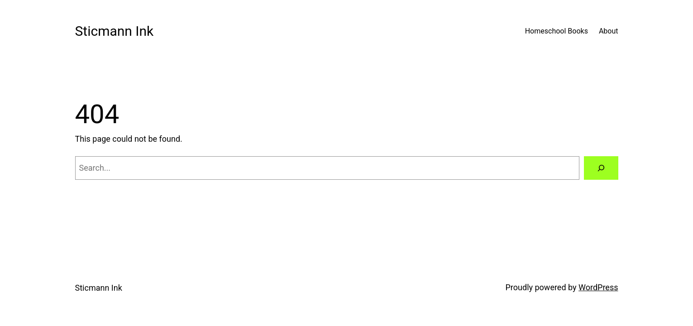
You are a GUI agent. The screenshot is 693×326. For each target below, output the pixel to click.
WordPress (598, 287)
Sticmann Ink (114, 31)
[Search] (601, 168)
